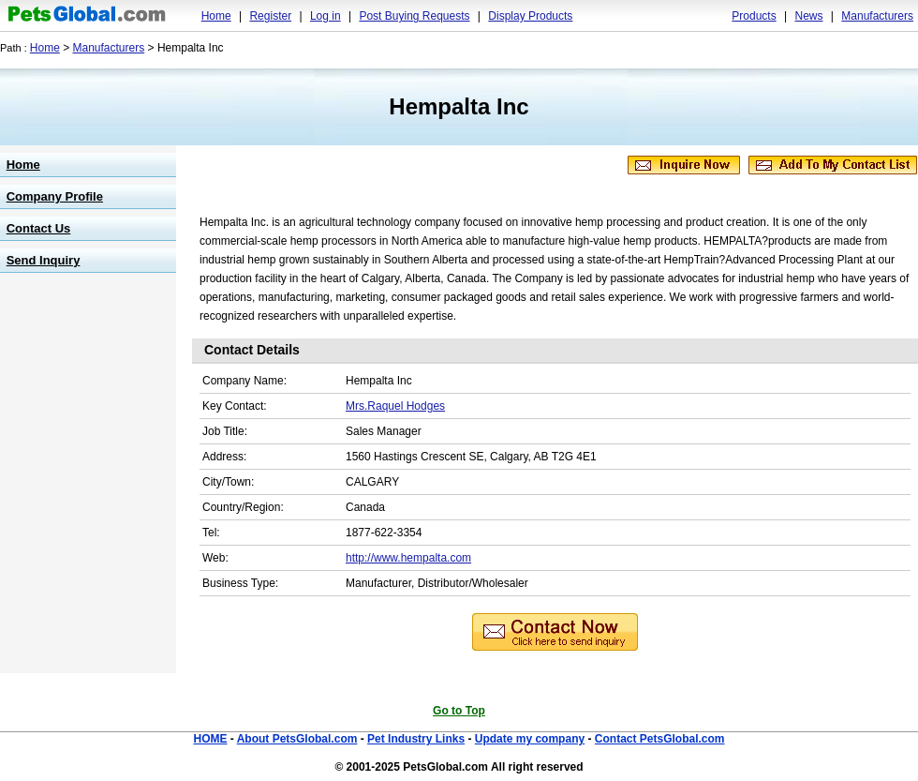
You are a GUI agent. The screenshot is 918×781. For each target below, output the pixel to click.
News (808, 16)
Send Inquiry (44, 260)
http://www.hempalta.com (408, 557)
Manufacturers (877, 16)
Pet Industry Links (416, 738)
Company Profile (55, 196)
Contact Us (39, 228)
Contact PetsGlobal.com (660, 738)
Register (270, 16)
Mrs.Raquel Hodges (395, 406)
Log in (325, 16)
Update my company (530, 738)
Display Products (530, 16)
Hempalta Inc (458, 106)
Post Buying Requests (414, 16)
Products (754, 16)
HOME (210, 738)
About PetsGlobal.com (297, 738)
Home (216, 16)
